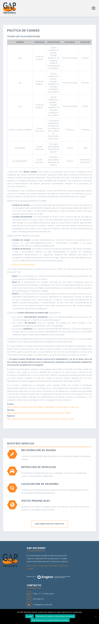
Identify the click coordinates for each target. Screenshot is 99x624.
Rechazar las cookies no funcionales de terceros (55, 616)
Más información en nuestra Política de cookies (50, 620)
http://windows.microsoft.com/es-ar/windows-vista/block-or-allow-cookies (40, 419)
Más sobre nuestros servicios (49, 524)
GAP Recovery (15, 558)
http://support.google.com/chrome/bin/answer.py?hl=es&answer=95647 (39, 413)
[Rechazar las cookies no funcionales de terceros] (95, 616)
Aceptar (29, 616)
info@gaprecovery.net (42, 605)
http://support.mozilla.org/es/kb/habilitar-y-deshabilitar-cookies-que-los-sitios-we (43, 407)
